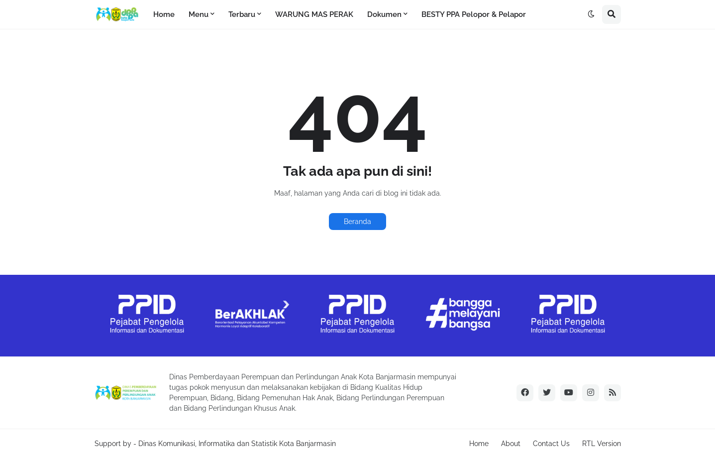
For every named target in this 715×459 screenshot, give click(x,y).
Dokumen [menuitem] (384, 14)
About (510, 444)
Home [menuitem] (164, 14)
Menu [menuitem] (198, 14)
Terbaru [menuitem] (241, 14)
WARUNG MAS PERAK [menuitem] (314, 14)
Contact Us (551, 444)
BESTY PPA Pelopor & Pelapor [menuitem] (473, 14)
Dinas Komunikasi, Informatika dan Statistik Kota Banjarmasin (237, 444)
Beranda (357, 222)
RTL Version (601, 444)
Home (479, 444)
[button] (591, 14)
